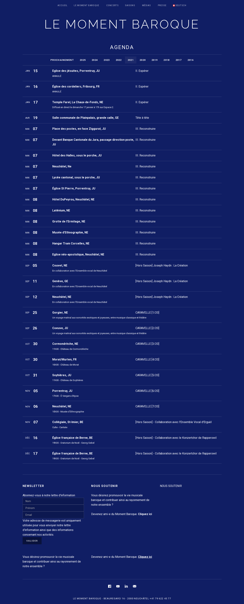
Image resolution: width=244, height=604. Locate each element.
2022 (119, 60)
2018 (166, 60)
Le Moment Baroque (86, 5)
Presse (162, 5)
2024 (95, 60)
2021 (131, 60)
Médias (146, 5)
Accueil (62, 5)
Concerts (112, 5)
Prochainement (62, 60)
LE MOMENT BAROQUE (122, 24)
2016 (191, 60)
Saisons (130, 5)
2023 (107, 60)
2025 (83, 60)
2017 (179, 60)
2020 (143, 60)
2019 (155, 60)
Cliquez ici (145, 557)
